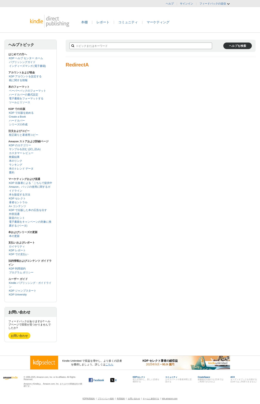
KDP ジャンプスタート (22, 290)
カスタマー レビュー (21, 153)
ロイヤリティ (17, 246)
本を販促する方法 (19, 194)
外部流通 (14, 213)
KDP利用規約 (89, 398)
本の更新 (14, 236)
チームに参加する (151, 398)
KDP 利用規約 (17, 268)
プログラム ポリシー (21, 272)
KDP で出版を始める (21, 112)
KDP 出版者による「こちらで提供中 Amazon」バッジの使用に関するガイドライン (30, 186)
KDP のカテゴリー (20, 145)
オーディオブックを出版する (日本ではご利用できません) (243, 379)
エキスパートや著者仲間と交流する (178, 379)
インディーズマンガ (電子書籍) (27, 65)
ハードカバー (17, 120)
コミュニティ (128, 22)
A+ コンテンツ (17, 206)
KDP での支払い (18, 254)
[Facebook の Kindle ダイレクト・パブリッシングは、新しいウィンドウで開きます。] (96, 380)
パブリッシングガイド (22, 62)
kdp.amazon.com (169, 398)
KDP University (18, 294)
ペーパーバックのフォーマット (27, 90)
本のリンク (15, 160)
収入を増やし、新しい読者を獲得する (146, 379)
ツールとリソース (19, 102)
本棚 (84, 22)
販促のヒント (17, 217)
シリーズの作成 (18, 124)
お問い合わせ (19, 335)
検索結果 (14, 156)
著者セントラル (18, 202)
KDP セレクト (17, 198)
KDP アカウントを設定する (25, 76)
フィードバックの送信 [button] (214, 3)
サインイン (186, 3)
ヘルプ (170, 3)
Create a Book (17, 116)
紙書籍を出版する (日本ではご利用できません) (210, 379)
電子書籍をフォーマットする (26, 98)
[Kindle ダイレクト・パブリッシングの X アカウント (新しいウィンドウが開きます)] (117, 380)
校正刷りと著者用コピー (23, 134)
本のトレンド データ (21, 168)
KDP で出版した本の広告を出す (28, 210)
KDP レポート (17, 250)
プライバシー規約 (106, 398)
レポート (103, 22)
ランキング (15, 164)
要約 (11, 172)
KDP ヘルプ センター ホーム (26, 58)
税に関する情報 (18, 80)
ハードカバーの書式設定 (23, 94)
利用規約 (121, 398)
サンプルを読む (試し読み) (25, 149)
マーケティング (158, 22)
